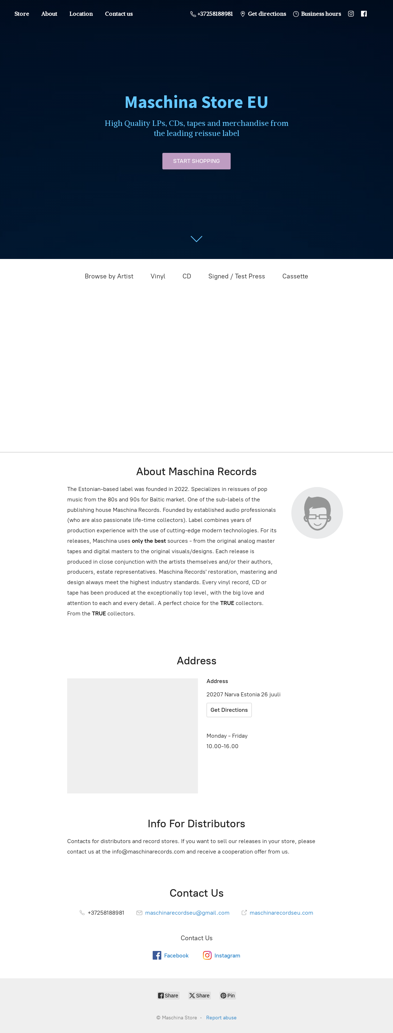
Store (21, 13)
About (49, 13)
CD (186, 276)
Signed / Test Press (236, 276)
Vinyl (158, 276)
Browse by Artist (109, 276)
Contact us (119, 13)
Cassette (295, 276)
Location (81, 13)
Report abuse (221, 1018)
